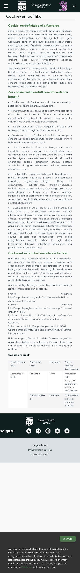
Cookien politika (40, 454)
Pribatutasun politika (40, 449)
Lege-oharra (40, 445)
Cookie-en (26, 567)
